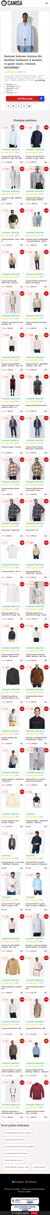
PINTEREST (31, 1182)
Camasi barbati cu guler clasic (16, 1167)
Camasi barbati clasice (13, 1160)
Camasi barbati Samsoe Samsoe (17, 1133)
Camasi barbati (39, 1167)
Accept (34, 1213)
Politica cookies (24, 1191)
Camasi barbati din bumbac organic (19, 1146)
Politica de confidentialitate (33, 1189)
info (21, 162)
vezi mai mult (40, 80)
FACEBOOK (18, 1182)
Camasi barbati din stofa (14, 1139)
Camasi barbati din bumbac (15, 1153)
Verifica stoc (30, 98)
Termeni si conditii (12, 1189)
